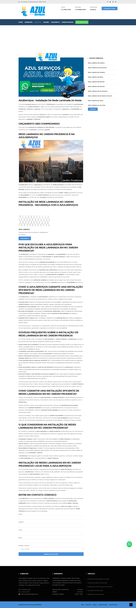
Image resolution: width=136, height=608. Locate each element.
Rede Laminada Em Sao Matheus (97, 91)
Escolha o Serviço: (24, 545)
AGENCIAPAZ (37, 604)
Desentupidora (67, 22)
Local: (20, 530)
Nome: (20, 514)
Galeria (46, 22)
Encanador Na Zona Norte (95, 590)
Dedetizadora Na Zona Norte (96, 594)
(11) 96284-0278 (82, 22)
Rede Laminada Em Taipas (95, 100)
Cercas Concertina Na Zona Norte (97, 583)
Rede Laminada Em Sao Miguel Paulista (100, 96)
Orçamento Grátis (109, 8)
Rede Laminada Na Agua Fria (96, 105)
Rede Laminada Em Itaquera (96, 72)
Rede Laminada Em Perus (95, 77)
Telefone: (21, 522)
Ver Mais (92, 109)
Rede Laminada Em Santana (96, 86)
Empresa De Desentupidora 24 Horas (98, 579)
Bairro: (20, 537)
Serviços (38, 22)
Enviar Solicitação (51, 554)
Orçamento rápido (102, 604)
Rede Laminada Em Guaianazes (97, 67)
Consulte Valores (113, 604)
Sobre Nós (28, 22)
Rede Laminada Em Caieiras (96, 63)
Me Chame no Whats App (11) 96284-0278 (32, 2)
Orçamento (55, 22)
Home (21, 22)
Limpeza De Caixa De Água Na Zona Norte (100, 586)
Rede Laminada (24, 229)
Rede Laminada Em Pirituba (96, 81)
